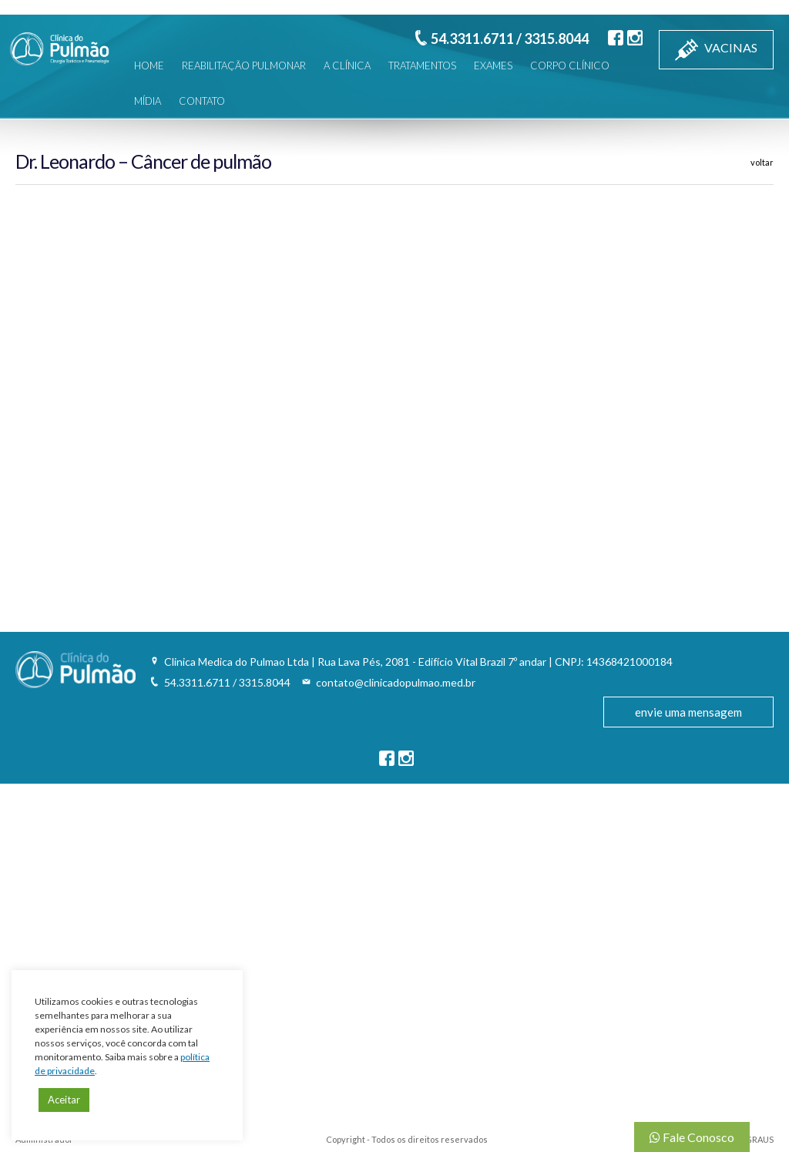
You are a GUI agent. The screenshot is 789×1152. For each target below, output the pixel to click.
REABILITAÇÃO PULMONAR (244, 65)
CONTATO (202, 101)
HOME (149, 65)
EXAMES (493, 65)
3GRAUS (757, 1139)
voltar (762, 162)
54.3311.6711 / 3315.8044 (510, 38)
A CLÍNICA (347, 65)
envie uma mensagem (688, 712)
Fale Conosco (692, 1137)
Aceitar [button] (64, 1099)
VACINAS (716, 50)
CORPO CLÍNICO (569, 65)
